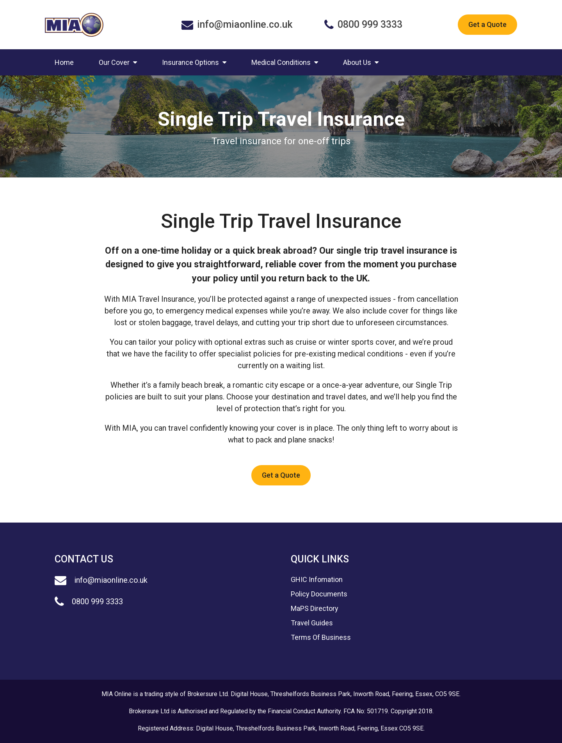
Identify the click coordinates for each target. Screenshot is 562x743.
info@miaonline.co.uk (101, 580)
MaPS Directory (314, 608)
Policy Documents (319, 594)
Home (64, 62)
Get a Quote (487, 24)
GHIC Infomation (317, 579)
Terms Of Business (321, 637)
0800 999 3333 (89, 601)
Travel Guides (312, 623)
